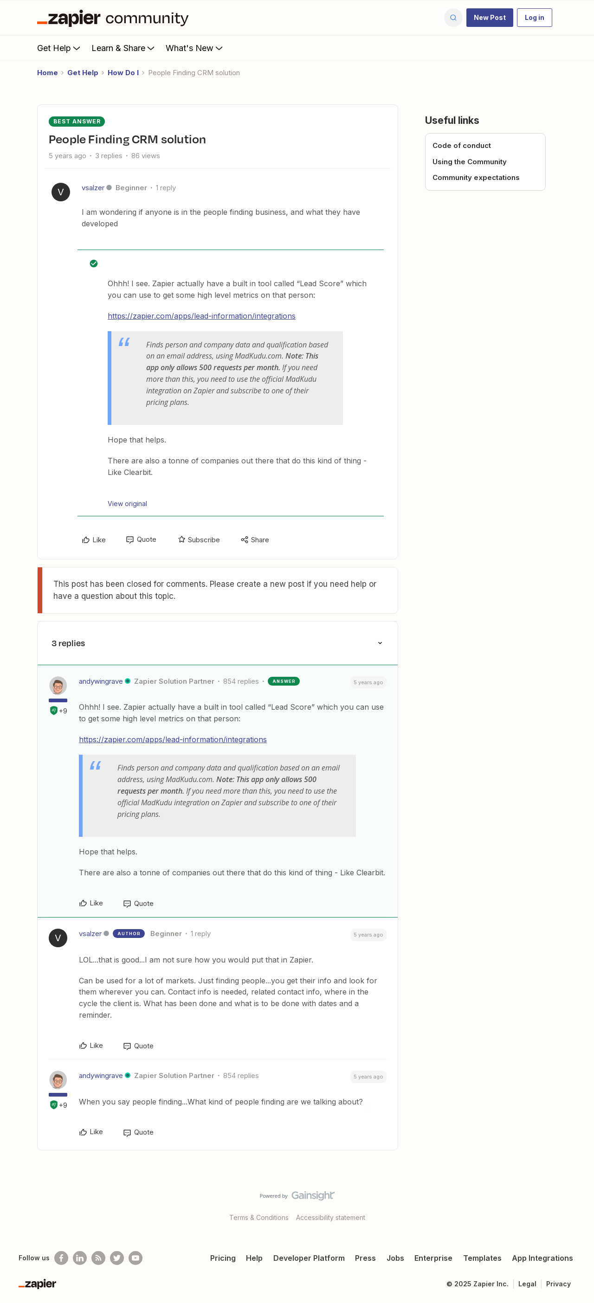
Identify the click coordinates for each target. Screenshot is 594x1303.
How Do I (123, 72)
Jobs (395, 1258)
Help (254, 1258)
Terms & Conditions (259, 1217)
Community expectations (476, 177)
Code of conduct (462, 145)
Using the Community (470, 161)
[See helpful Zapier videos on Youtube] (135, 1258)
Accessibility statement (330, 1217)
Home (47, 72)
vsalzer (93, 187)
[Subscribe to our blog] (98, 1258)
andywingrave (101, 681)
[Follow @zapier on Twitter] (117, 1258)
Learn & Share (123, 47)
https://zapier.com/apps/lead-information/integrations (202, 316)
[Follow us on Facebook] (61, 1258)
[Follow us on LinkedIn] (80, 1258)
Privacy (558, 1284)
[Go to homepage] (115, 17)
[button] (489, 17)
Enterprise (433, 1258)
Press (365, 1258)
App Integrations (542, 1258)
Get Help (59, 47)
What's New (195, 47)
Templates (482, 1258)
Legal (527, 1284)
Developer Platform (309, 1258)
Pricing (223, 1258)
